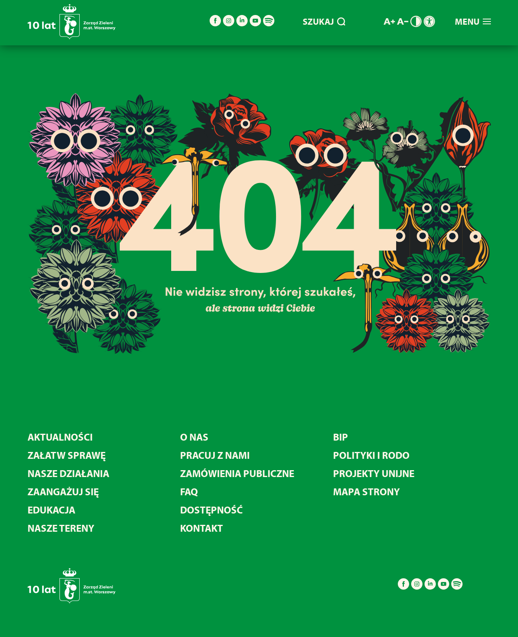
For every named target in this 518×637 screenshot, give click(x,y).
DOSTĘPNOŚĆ (211, 509)
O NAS (194, 436)
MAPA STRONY (366, 491)
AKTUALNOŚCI (60, 436)
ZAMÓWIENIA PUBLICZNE (237, 473)
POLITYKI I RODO (371, 455)
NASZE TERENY (61, 528)
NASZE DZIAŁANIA (68, 473)
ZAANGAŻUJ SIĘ (63, 491)
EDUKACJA (51, 509)
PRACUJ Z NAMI (215, 455)
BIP (340, 436)
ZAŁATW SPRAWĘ (67, 455)
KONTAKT (201, 528)
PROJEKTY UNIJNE (373, 473)
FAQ (189, 491)
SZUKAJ (324, 21)
